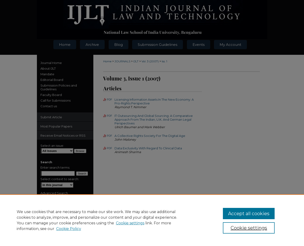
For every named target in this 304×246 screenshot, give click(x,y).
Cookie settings (130, 223)
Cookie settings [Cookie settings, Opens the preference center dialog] (249, 228)
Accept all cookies (248, 213)
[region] (152, 220)
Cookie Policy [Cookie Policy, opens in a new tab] (68, 228)
